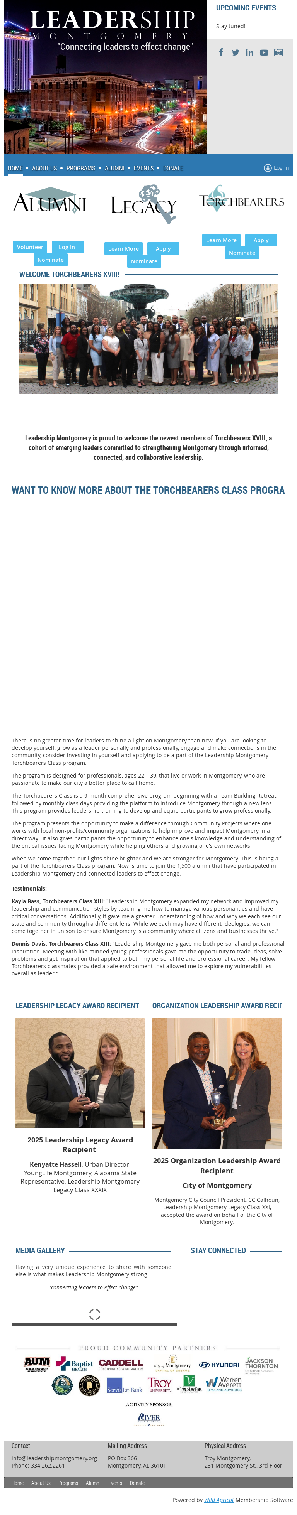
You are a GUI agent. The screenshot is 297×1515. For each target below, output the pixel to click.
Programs (68, 1482)
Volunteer (30, 247)
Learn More (123, 248)
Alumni (93, 1482)
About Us (41, 1482)
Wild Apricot (219, 1499)
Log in (281, 167)
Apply (163, 248)
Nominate (51, 259)
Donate (137, 1482)
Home (18, 1482)
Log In (68, 247)
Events (115, 1482)
